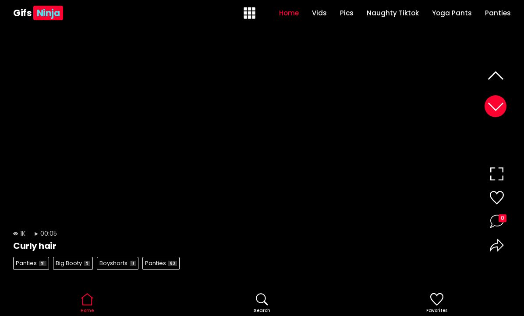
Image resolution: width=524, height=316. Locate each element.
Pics (347, 13)
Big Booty (73, 263)
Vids (319, 13)
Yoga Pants (452, 13)
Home (289, 13)
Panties (498, 13)
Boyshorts (117, 263)
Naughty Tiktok (393, 13)
